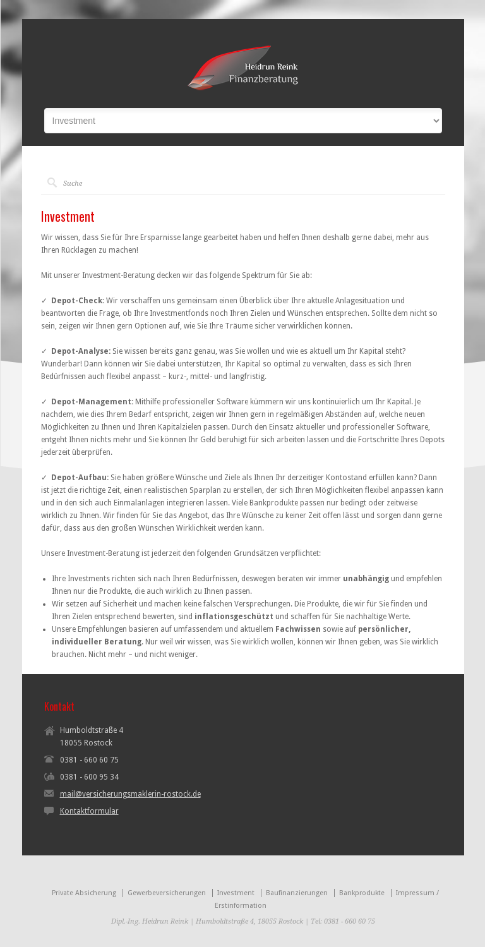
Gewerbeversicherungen (167, 893)
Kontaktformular (89, 811)
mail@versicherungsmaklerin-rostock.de (130, 794)
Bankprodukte (362, 893)
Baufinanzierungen (297, 893)
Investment (235, 893)
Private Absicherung (84, 893)
